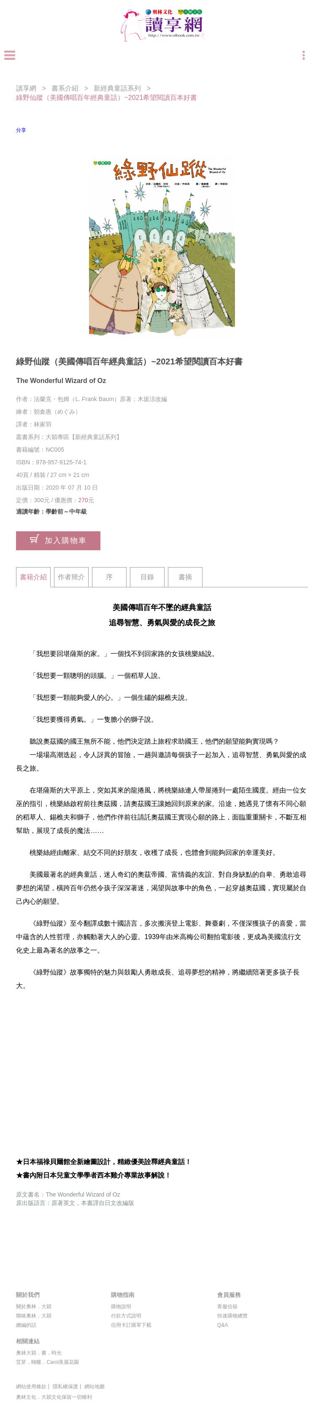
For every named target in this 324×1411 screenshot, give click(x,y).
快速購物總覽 (232, 1316)
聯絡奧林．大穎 (33, 1316)
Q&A (222, 1325)
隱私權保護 (65, 1386)
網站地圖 (94, 1386)
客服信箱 (227, 1306)
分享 (21, 130)
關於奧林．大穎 (33, 1306)
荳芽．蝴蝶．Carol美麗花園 (47, 1362)
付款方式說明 (126, 1316)
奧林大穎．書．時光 (39, 1353)
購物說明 (121, 1306)
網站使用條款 (31, 1386)
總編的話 (26, 1325)
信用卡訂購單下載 (131, 1325)
